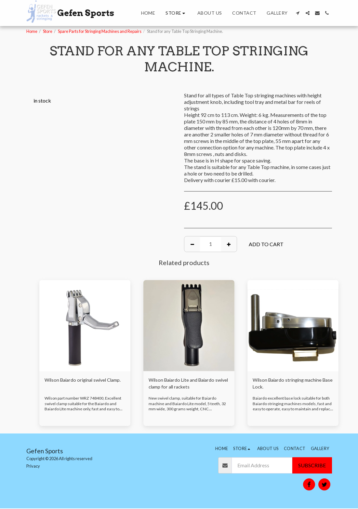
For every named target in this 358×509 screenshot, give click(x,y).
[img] (84, 325)
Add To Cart (266, 244)
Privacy (33, 466)
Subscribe (312, 466)
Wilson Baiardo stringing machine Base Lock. (290, 384)
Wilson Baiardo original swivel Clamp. (78, 384)
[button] (297, 13)
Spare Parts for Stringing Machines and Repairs (99, 31)
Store (47, 31)
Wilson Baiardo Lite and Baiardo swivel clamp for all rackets (184, 384)
